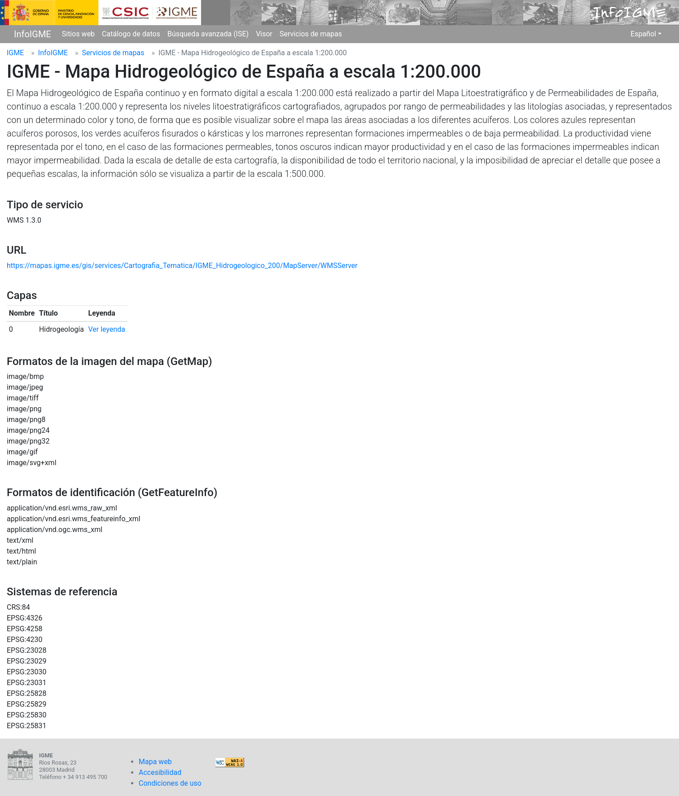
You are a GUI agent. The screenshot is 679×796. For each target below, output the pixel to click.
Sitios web (78, 34)
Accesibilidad (160, 772)
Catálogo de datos (131, 34)
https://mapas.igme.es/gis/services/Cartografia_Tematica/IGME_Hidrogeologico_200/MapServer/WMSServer (182, 265)
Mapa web (155, 761)
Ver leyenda (107, 329)
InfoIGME (32, 34)
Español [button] (643, 34)
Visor (264, 34)
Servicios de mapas (311, 34)
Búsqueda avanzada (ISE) (208, 34)
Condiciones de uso (170, 783)
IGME (15, 52)
